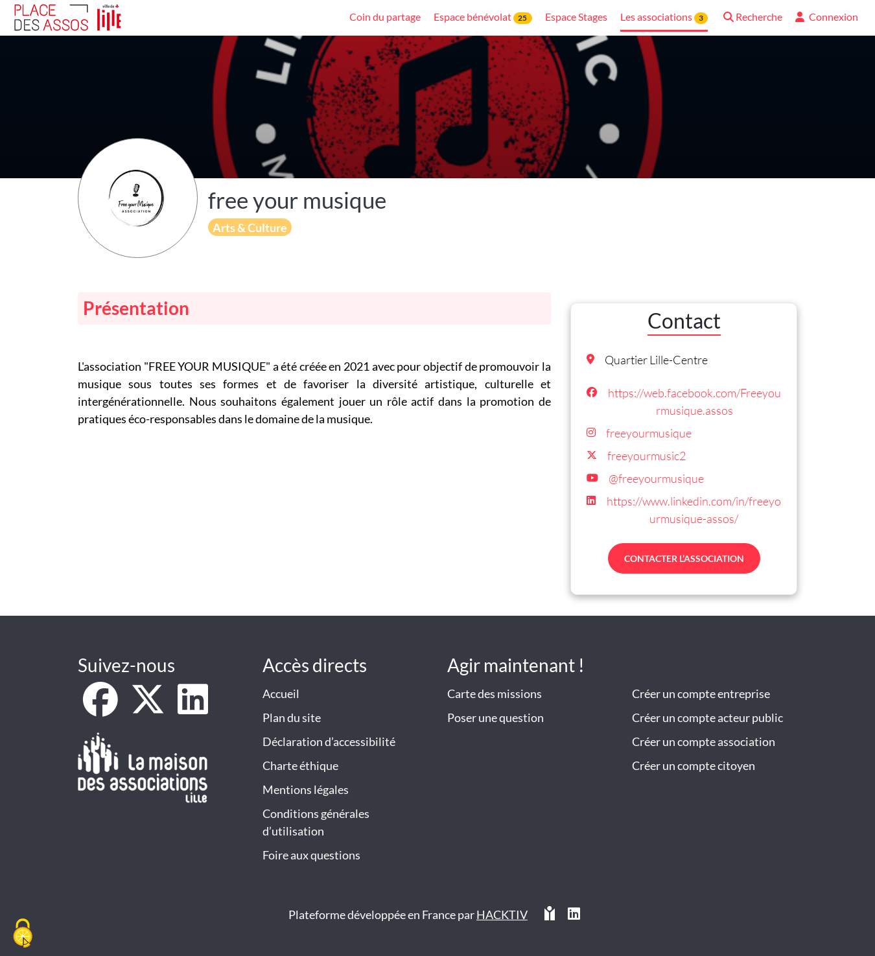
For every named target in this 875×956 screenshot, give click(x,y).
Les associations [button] (664, 17)
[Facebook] (101, 708)
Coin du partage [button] (385, 16)
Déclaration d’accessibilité (328, 741)
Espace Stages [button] (576, 16)
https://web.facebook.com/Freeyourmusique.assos (694, 401)
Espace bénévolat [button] (482, 17)
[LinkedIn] (192, 708)
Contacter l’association (684, 558)
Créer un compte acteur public (707, 717)
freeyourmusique (649, 433)
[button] (751, 18)
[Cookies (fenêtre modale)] (22, 934)
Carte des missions (494, 693)
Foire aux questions (311, 855)
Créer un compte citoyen (693, 765)
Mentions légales (305, 789)
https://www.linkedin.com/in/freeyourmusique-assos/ (694, 510)
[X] (148, 708)
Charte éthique (300, 765)
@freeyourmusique (656, 478)
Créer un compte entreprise (701, 693)
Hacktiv (502, 914)
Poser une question (495, 717)
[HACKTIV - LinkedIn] (574, 915)
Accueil (280, 693)
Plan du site (291, 717)
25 (522, 18)
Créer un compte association (703, 741)
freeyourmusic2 (646, 456)
